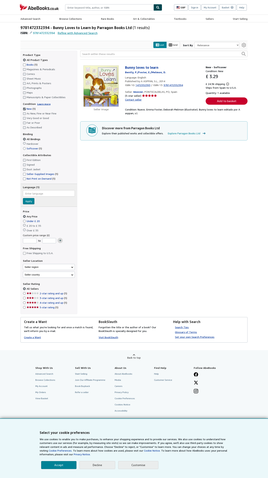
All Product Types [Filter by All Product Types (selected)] (36, 59)
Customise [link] (138, 465)
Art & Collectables (144, 18)
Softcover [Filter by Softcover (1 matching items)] (32, 148)
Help (241, 7)
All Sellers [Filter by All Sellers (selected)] (33, 288)
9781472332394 (44, 33)
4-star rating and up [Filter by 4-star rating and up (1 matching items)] (47, 302)
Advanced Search (30, 18)
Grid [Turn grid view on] (173, 45)
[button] (244, 54)
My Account (210, 7)
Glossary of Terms (186, 332)
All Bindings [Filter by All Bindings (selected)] (32, 139)
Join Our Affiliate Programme (90, 380)
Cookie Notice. (152, 450)
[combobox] (109, 7)
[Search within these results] (164, 54)
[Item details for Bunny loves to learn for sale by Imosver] (101, 86)
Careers (118, 386)
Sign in (194, 7)
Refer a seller (82, 392)
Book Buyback (82, 386)
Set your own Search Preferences (194, 336)
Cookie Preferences (125, 398)
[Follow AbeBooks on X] (196, 383)
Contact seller (133, 99)
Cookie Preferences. (60, 450)
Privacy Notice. (82, 454)
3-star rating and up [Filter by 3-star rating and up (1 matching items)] (47, 298)
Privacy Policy (122, 392)
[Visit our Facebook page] (196, 374)
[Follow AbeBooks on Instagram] (196, 391)
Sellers (210, 18)
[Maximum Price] (49, 240)
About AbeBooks (123, 373)
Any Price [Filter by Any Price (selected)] (30, 216)
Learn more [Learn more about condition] (43, 104)
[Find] (158, 7)
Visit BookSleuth (108, 337)
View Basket (41, 398)
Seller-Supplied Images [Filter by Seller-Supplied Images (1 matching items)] (40, 174)
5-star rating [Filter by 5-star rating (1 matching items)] (42, 307)
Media (118, 380)
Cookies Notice (122, 404)
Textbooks (180, 18)
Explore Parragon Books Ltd (187, 133)
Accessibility (121, 410)
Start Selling (240, 18)
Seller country (32, 274)
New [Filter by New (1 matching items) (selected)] (29, 108)
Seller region (32, 267)
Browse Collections (70, 18)
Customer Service (163, 380)
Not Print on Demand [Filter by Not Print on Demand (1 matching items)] (39, 178)
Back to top (134, 357)
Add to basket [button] (226, 101)
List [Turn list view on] (160, 45)
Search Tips (182, 327)
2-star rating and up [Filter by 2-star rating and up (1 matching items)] (47, 293)
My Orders (40, 392)
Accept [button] (58, 465)
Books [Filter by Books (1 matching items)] (30, 64)
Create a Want (32, 337)
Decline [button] (97, 465)
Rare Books (107, 18)
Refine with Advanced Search (78, 33)
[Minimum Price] (30, 240)
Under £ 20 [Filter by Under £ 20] (31, 221)
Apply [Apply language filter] (28, 201)
